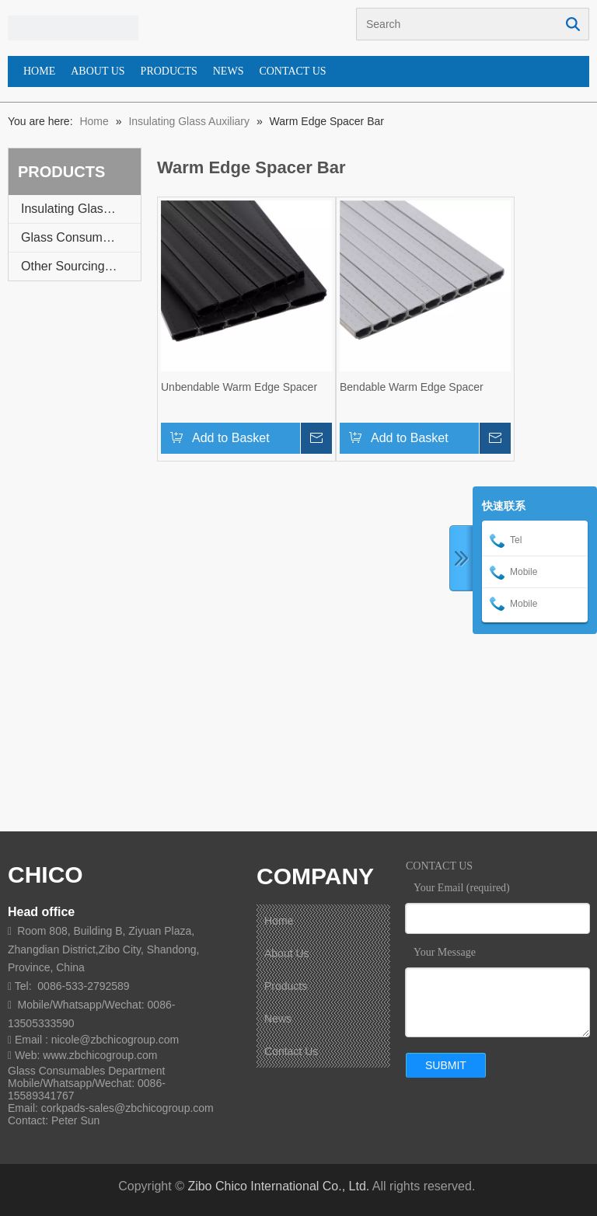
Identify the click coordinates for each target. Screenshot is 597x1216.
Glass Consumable (73, 237)
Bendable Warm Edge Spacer (412, 387)
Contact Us (291, 1051)
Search (572, 24)
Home (278, 921)
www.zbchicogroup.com (100, 1055)
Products (285, 986)
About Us (286, 953)
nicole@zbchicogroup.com (115, 1039)
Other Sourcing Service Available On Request (81, 266)
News (278, 1018)
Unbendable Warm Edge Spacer (239, 387)
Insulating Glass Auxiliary (81, 208)
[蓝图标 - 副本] (73, 28)
